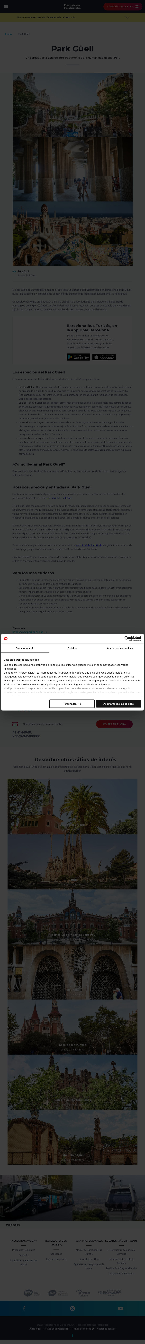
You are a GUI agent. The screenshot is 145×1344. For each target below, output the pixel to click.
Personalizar (72, 703)
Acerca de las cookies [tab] (120, 648)
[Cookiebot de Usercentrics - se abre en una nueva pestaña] (127, 638)
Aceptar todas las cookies (118, 703)
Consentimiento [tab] (25, 648)
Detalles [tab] (72, 648)
